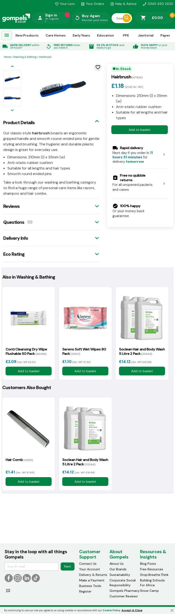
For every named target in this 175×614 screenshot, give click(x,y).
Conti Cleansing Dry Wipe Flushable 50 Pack (26, 351)
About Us (116, 564)
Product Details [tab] (19, 123)
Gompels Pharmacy (124, 591)
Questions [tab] (13, 222)
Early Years (81, 35)
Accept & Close (132, 610)
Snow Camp (149, 591)
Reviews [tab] (11, 206)
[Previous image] (12, 66)
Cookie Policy (111, 610)
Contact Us (88, 564)
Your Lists (65, 4)
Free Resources (151, 569)
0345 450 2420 (158, 4)
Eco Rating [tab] (14, 254)
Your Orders (92, 4)
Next (67, 566)
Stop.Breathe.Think (154, 575)
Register (85, 591)
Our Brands (117, 569)
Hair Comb (19, 459)
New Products (27, 35)
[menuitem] (6, 35)
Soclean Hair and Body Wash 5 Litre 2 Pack (142, 351)
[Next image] (12, 110)
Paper (165, 35)
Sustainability (119, 575)
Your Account (89, 569)
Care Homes (56, 35)
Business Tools (90, 586)
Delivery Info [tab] (15, 238)
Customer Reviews (123, 596)
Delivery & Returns (93, 575)
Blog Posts (148, 564)
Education (105, 35)
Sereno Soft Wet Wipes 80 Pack (84, 351)
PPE (126, 35)
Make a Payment (91, 580)
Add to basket (139, 130)
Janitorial (145, 35)
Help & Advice (123, 4)
